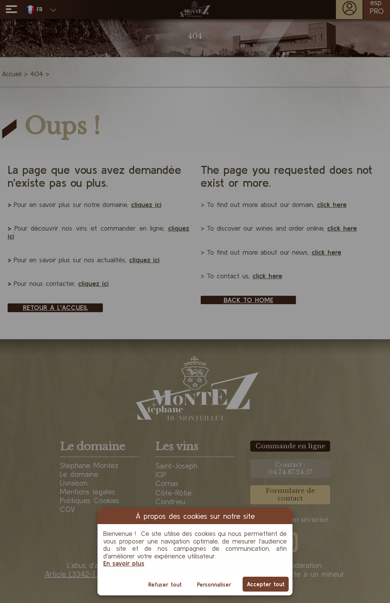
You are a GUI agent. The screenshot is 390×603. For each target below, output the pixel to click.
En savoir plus (123, 563)
